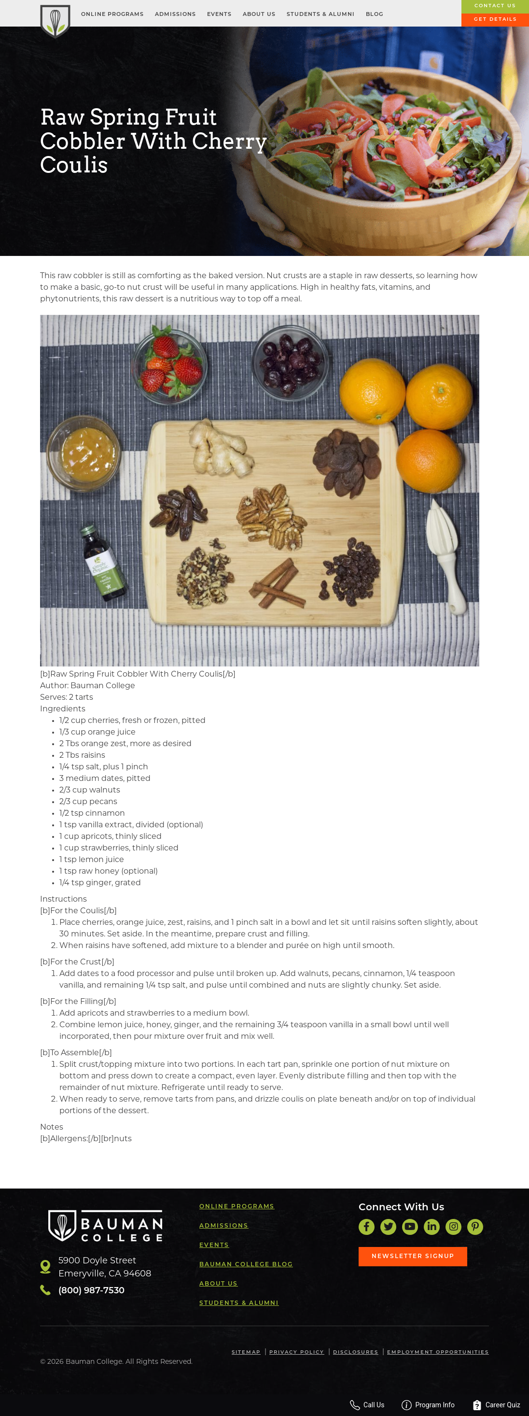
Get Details (495, 19)
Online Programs (112, 14)
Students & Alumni (321, 14)
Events (219, 14)
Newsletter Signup (413, 1257)
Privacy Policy (296, 1352)
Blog (374, 14)
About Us (259, 14)
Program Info (428, 1405)
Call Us (367, 1405)
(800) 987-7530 (91, 1291)
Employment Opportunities (438, 1352)
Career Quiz (496, 1405)
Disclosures (355, 1352)
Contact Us (495, 6)
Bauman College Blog (246, 1265)
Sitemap (246, 1352)
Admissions (175, 14)
